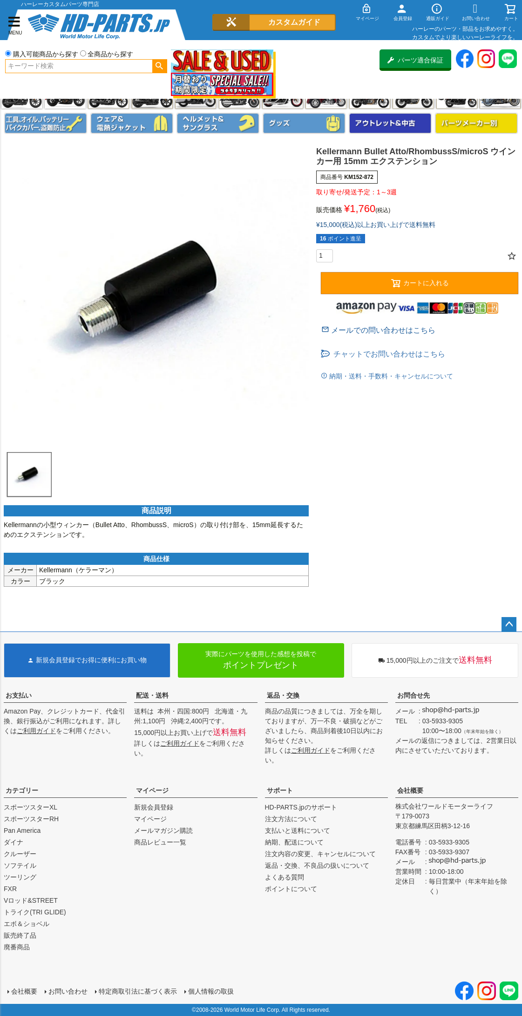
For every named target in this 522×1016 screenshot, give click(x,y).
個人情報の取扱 (211, 991)
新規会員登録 (153, 807)
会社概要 (410, 790)
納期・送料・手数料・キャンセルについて (390, 376)
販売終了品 (20, 935)
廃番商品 (17, 947)
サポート (280, 790)
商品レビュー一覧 (160, 842)
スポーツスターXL (30, 807)
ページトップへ (509, 624)
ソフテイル (20, 865)
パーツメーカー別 (476, 123)
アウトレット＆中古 (390, 123)
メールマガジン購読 (163, 830)
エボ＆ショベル (26, 923)
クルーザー (20, 854)
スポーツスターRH (31, 819)
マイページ (152, 790)
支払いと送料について (297, 830)
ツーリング (20, 877)
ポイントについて (291, 888)
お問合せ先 (413, 695)
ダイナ (13, 842)
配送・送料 (152, 695)
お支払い (19, 695)
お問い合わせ (68, 991)
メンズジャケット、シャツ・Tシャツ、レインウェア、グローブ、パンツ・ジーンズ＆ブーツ (131, 123)
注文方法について (291, 819)
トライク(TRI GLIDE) (35, 912)
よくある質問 (284, 877)
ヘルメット (217, 123)
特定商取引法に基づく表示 (138, 991)
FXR (10, 888)
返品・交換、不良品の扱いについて (317, 865)
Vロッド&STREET (31, 900)
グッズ (304, 123)
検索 (159, 66)
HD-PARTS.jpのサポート (301, 807)
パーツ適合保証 (415, 60)
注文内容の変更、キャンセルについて (320, 854)
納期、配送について (294, 842)
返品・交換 (283, 695)
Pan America (22, 830)
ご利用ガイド (36, 731)
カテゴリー (22, 790)
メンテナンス (45, 123)
